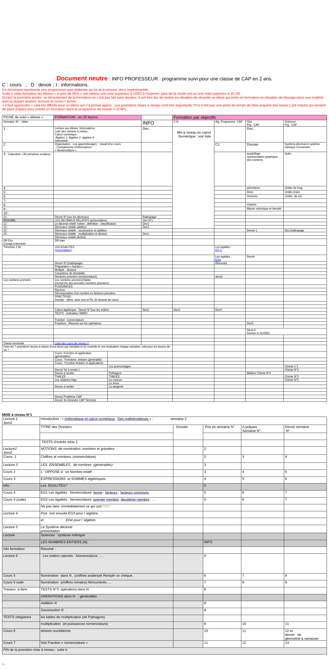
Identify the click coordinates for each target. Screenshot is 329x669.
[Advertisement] (157, 38)
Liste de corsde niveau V (72, 343)
